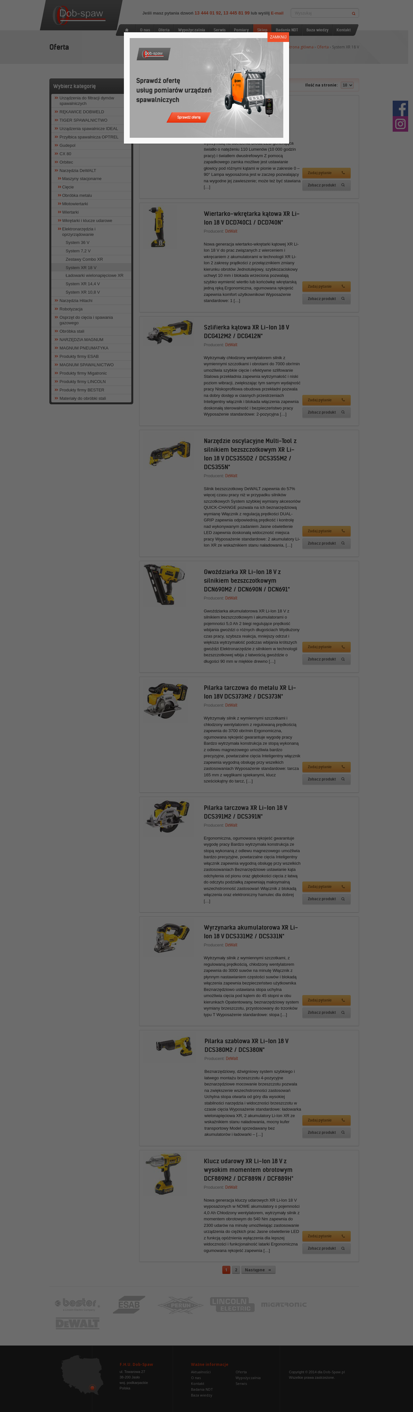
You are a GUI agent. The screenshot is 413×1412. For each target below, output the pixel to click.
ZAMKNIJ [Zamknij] (278, 37)
